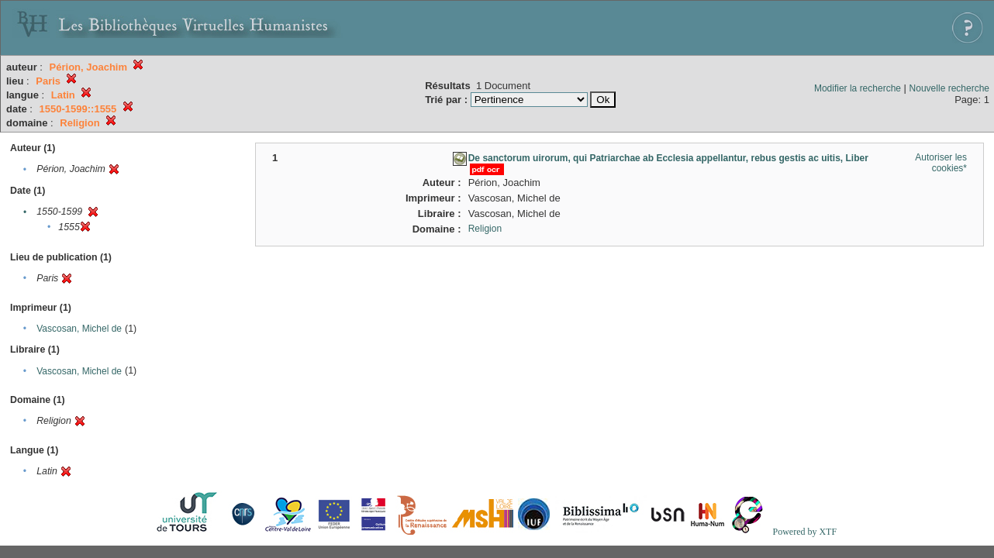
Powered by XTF (804, 531)
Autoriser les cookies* (941, 163)
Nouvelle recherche (949, 88)
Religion (485, 228)
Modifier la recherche (857, 88)
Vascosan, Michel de (79, 328)
